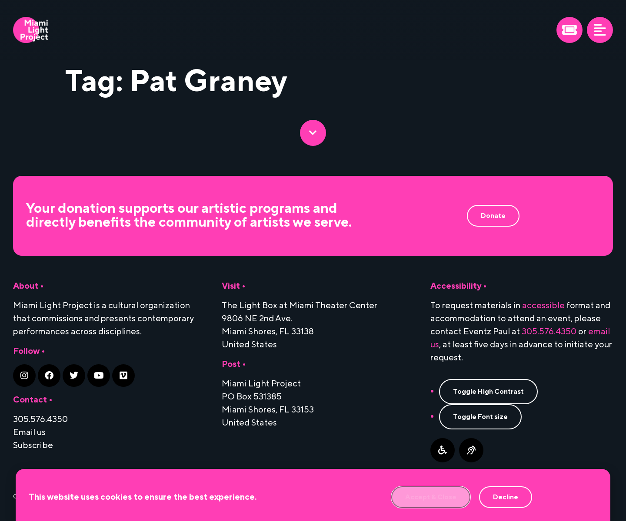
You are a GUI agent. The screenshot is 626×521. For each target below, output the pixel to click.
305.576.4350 (549, 331)
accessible (543, 305)
